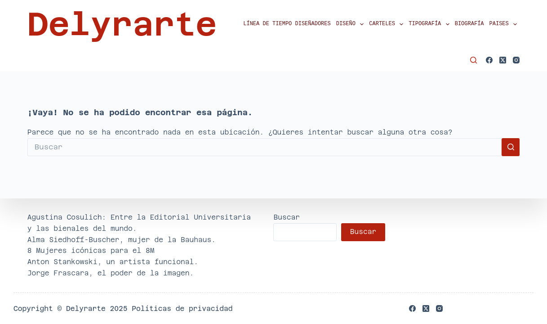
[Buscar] (473, 60)
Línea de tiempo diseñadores (286, 24)
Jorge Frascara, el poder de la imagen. (110, 273)
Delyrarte (122, 24)
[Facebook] (489, 60)
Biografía (469, 24)
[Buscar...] (264, 147)
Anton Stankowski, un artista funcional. (112, 262)
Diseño (351, 24)
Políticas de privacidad (182, 308)
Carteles (387, 24)
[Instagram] (516, 60)
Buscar (286, 217)
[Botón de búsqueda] (511, 147)
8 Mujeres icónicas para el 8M (91, 250)
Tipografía (430, 24)
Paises (504, 24)
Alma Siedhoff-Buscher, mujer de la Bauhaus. (121, 239)
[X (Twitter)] (502, 60)
